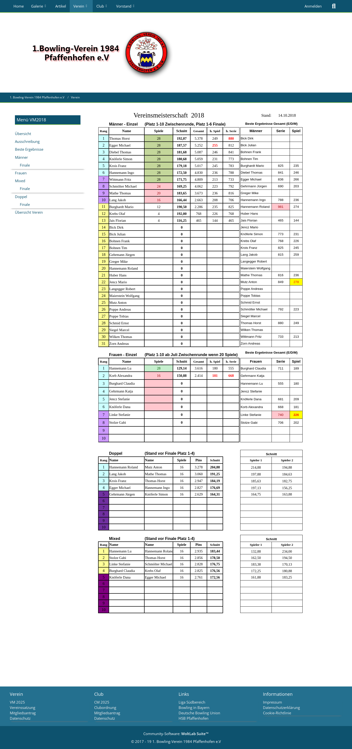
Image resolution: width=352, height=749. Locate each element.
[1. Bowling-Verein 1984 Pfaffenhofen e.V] (102, 52)
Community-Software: (176, 733)
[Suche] (333, 6)
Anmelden (313, 6)
